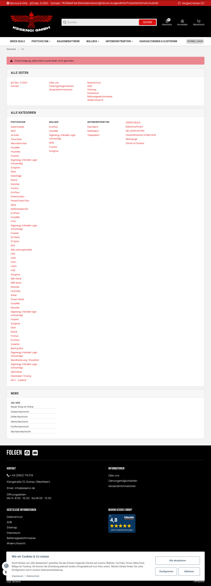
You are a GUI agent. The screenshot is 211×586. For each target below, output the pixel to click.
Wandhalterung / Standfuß (25, 360)
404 (22, 49)
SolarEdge (16, 175)
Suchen (147, 22)
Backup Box (17, 348)
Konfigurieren (166, 571)
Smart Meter (17, 299)
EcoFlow (15, 192)
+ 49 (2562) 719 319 (21, 475)
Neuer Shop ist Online (22, 406)
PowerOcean (17, 196)
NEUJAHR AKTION (135, 130)
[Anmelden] (182, 22)
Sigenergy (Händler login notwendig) (24, 313)
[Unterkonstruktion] (119, 41)
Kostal (14, 179)
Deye (13, 204)
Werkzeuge (131, 139)
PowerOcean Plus (20, 200)
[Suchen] (103, 22)
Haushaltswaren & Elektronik (141, 134)
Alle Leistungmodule (21, 249)
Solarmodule (17, 126)
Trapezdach (93, 135)
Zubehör (15, 344)
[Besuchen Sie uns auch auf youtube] (35, 452)
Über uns (113, 475)
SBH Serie (16, 278)
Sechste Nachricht (21, 431)
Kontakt (55, 3)
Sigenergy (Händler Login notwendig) (24, 161)
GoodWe (15, 147)
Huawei (15, 155)
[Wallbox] (92, 41)
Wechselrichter (19, 143)
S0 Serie (15, 237)
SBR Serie (16, 282)
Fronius (14, 188)
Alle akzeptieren (177, 560)
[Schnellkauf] (195, 41)
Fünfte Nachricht (20, 426)
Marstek (15, 184)
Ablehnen (189, 571)
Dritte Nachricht (19, 416)
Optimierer (16, 371)
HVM (13, 257)
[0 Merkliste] (167, 22)
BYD (13, 245)
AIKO (13, 130)
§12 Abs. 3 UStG (39, 3)
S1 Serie (15, 241)
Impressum (13, 533)
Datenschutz (15, 517)
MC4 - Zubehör (19, 380)
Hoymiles (15, 151)
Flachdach (92, 126)
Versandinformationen (122, 486)
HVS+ (14, 262)
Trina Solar (16, 139)
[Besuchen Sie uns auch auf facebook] (27, 452)
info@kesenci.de (25, 488)
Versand (16, 581)
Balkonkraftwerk (134, 126)
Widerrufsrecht (16, 543)
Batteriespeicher (19, 208)
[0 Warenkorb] (198, 22)
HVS (13, 253)
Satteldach (93, 130)
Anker (14, 295)
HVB (13, 270)
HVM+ (14, 266)
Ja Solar (15, 135)
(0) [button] (190, 3)
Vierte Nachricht (19, 421)
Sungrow (15, 167)
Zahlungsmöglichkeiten (122, 481)
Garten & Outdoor (135, 143)
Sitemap (12, 527)
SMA (13, 171)
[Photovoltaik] (41, 41)
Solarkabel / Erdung (21, 375)
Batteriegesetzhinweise (21, 538)
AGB (9, 522)
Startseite (11, 49)
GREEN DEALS (133, 122)
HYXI (13, 221)
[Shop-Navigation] (17, 3)
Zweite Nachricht (20, 411)
